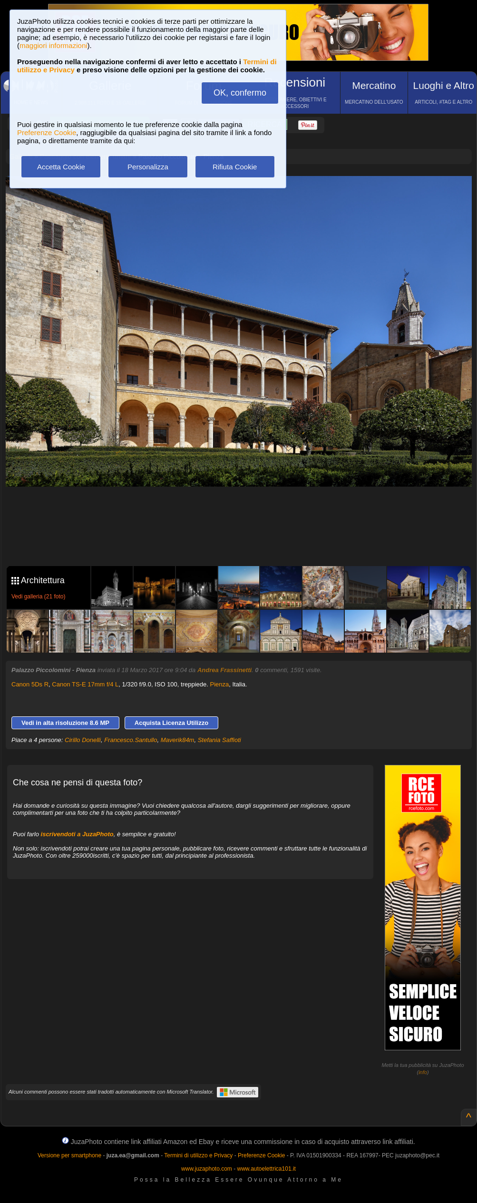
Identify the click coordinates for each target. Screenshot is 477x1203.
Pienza (219, 684)
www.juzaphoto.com (206, 1168)
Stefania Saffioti (219, 739)
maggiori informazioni (53, 45)
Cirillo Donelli (83, 739)
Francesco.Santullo (130, 739)
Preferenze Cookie (46, 132)
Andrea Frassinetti (224, 670)
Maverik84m (178, 739)
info (423, 1072)
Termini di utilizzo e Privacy (198, 1155)
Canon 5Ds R (30, 684)
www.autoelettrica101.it (266, 1168)
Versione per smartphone (69, 1155)
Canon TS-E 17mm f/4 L (85, 684)
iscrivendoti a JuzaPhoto (77, 834)
